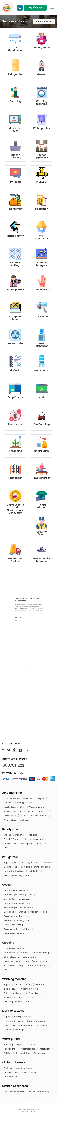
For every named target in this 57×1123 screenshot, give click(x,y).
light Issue (33, 862)
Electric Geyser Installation (17, 903)
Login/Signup (35, 7)
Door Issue (47, 862)
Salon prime (27, 843)
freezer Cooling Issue (14, 871)
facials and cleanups (32, 839)
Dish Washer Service (14, 1091)
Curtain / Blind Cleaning (36, 961)
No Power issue (33, 993)
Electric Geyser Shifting (15, 911)
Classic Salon (10, 843)
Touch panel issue (36, 1021)
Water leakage (36, 807)
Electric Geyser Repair (15, 890)
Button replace (26, 997)
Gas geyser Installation (15, 933)
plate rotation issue (13, 1021)
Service (7, 802)
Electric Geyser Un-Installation (19, 907)
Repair (41, 798)
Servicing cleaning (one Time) (36, 866)
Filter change (10, 1048)
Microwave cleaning (14, 1029)
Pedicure (33, 834)
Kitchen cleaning (41, 952)
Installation (9, 811)
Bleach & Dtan (11, 839)
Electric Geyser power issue (17, 898)
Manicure (20, 834)
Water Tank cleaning (37, 965)
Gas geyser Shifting (13, 924)
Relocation (43, 811)
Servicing (8, 1044)
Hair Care (42, 843)
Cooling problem (23, 802)
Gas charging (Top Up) (15, 815)
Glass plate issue (22, 1016)
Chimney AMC (11, 1076)
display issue (10, 988)
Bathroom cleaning (13, 965)
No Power (19, 862)
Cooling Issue (10, 866)
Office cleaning (11, 956)
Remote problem (39, 815)
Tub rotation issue (13, 993)
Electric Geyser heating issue (18, 894)
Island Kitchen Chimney (16, 1072)
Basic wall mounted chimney (18, 1068)
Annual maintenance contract (19, 798)
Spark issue (10, 1025)
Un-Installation (26, 811)
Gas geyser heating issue (16, 916)
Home (38, 21)
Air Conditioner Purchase (16, 819)
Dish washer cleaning (38, 1091)
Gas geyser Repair (39, 911)
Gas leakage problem (15, 807)
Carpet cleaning (12, 961)
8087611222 (13, 765)
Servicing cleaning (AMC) (16, 875)
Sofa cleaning (30, 956)
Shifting (8, 1053)
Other (6, 847)
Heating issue (26, 1025)
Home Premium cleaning (16, 952)
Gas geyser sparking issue (17, 920)
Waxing (8, 834)
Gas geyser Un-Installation (17, 929)
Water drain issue (29, 988)
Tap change (40, 1053)
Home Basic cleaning (14, 948)
